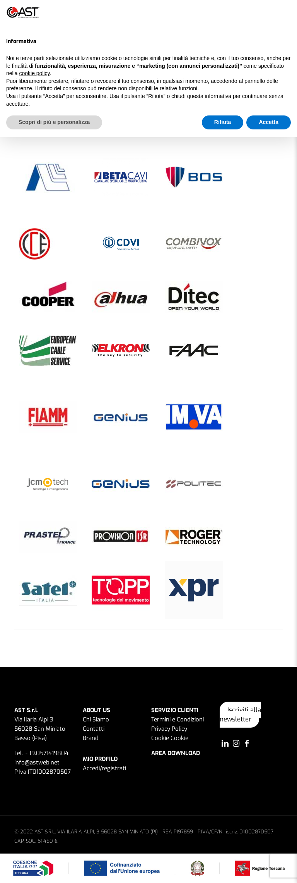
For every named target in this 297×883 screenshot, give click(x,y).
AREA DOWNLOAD (175, 753)
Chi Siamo (96, 719)
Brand (91, 738)
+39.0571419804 (46, 753)
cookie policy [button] (34, 73)
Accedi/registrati (104, 768)
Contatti (93, 729)
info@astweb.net (37, 762)
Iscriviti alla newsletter (240, 715)
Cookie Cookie (169, 738)
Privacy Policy (169, 729)
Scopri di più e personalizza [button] (54, 122)
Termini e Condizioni (177, 719)
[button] (287, 12)
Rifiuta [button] (222, 122)
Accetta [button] (268, 122)
